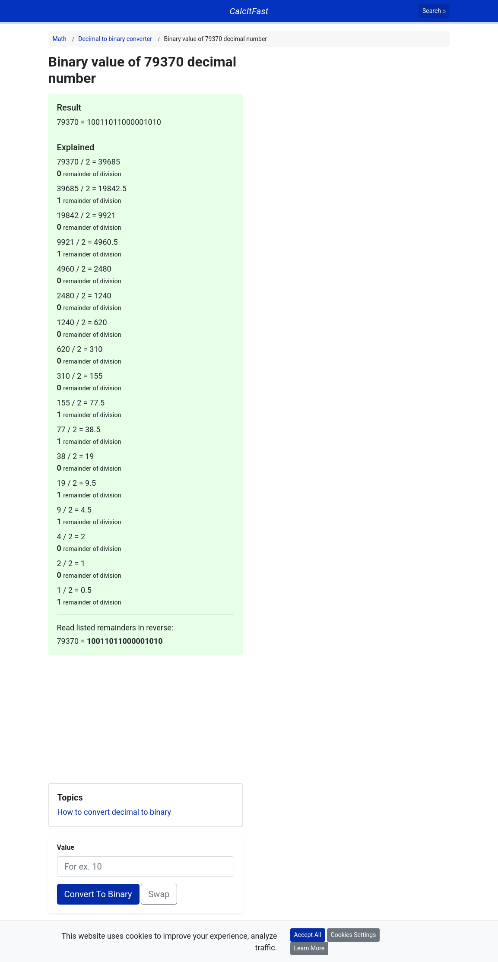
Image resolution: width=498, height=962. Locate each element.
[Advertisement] (145, 715)
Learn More (309, 948)
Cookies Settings (353, 934)
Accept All (307, 934)
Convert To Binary (98, 894)
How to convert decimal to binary (114, 811)
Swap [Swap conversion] (158, 894)
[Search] (434, 11)
